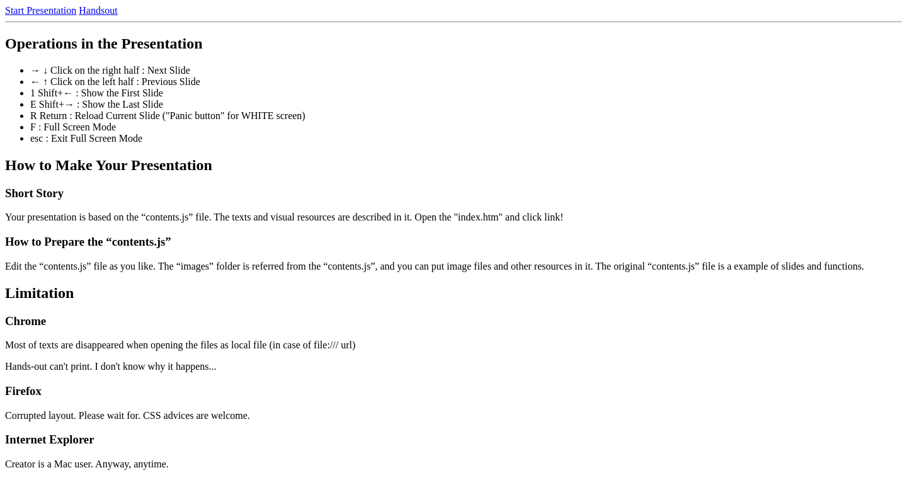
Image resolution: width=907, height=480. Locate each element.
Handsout (98, 10)
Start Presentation (40, 10)
